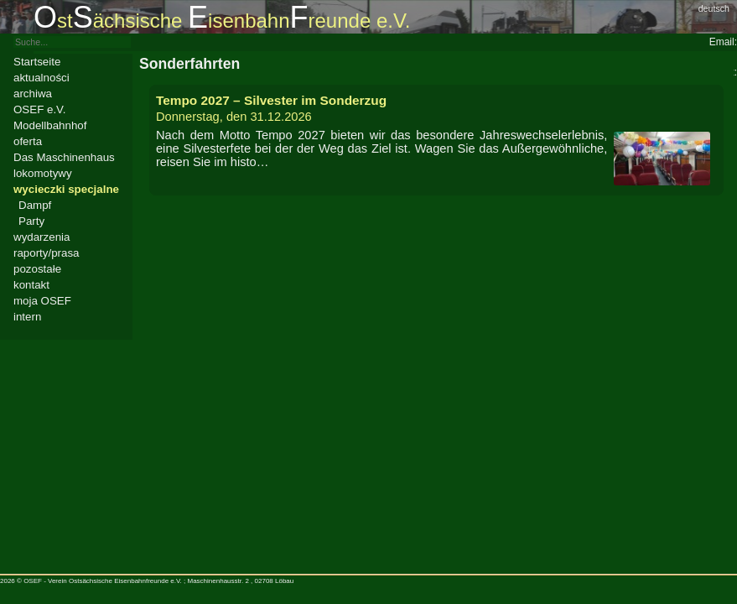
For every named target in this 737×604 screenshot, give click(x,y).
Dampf (34, 205)
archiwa (32, 93)
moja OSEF (42, 300)
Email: (723, 42)
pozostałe (37, 269)
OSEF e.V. (39, 109)
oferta (27, 141)
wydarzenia (41, 237)
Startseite (36, 61)
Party (31, 221)
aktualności (41, 77)
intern (27, 316)
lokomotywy (42, 173)
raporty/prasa (46, 253)
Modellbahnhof (49, 125)
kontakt (31, 285)
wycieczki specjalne (66, 189)
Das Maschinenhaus (64, 157)
